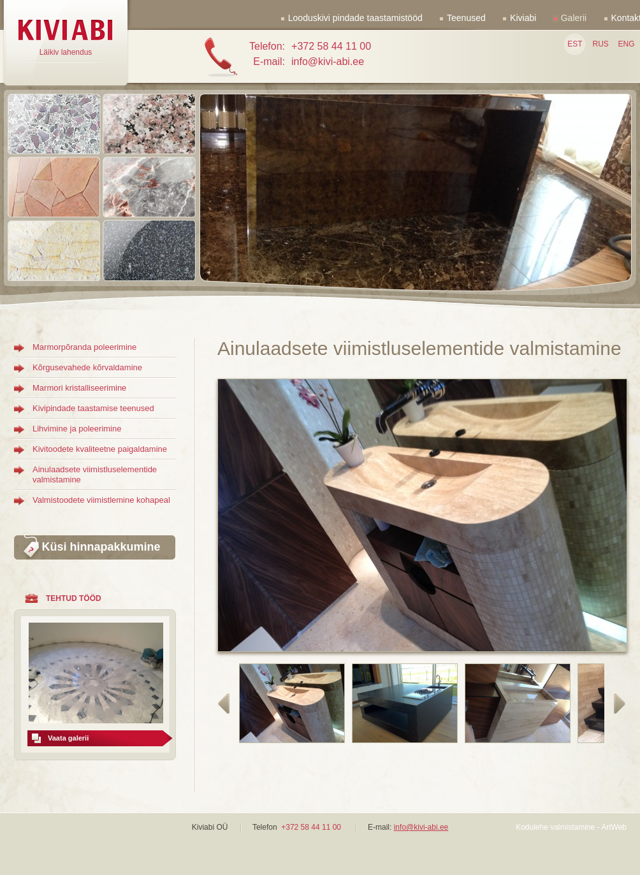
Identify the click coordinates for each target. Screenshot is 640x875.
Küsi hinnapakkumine (100, 546)
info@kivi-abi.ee (421, 827)
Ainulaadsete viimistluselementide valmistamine (95, 474)
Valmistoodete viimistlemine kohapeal (101, 500)
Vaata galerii (68, 738)
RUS (600, 44)
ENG (626, 44)
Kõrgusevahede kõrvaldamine (87, 367)
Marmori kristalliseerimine (79, 388)
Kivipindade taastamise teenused (93, 408)
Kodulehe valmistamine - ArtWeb (571, 827)
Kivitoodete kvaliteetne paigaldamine (100, 449)
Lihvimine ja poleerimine (77, 428)
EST (574, 44)
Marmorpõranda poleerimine (84, 347)
